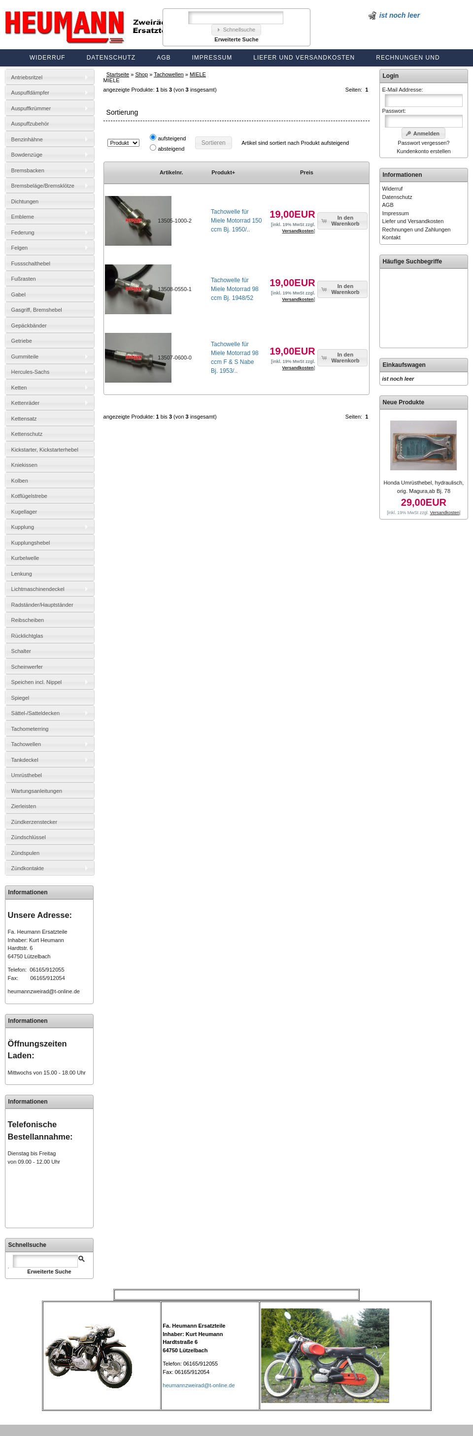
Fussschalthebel (31, 263)
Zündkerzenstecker (34, 822)
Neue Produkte (404, 402)
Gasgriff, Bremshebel (36, 310)
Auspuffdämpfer (30, 93)
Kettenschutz (27, 434)
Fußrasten (23, 279)
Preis (306, 172)
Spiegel (20, 698)
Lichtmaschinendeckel (38, 589)
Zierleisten (23, 806)
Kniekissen (24, 465)
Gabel (18, 294)
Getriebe (21, 341)
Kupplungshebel (30, 543)
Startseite (117, 74)
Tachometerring (30, 729)
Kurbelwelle (25, 558)
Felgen (19, 248)
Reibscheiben (27, 620)
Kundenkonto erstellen (423, 151)
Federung (22, 232)
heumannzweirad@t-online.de (44, 991)
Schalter (21, 651)
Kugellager (24, 512)
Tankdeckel (24, 760)
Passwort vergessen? (423, 143)
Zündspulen (25, 853)
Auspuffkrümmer (31, 108)
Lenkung (21, 574)
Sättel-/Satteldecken (35, 713)
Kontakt (391, 237)
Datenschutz (111, 57)
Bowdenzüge (27, 155)
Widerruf (48, 57)
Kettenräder (25, 403)
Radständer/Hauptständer (42, 605)
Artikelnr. (171, 172)
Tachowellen (169, 74)
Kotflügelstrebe (29, 496)
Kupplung (22, 527)
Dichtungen (25, 201)
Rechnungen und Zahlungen (416, 229)
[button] (236, 29)
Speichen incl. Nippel (36, 682)
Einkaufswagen (404, 364)
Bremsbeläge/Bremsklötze (42, 186)
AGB (163, 57)
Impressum (212, 57)
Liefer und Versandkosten (304, 57)
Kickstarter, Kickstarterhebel (44, 450)
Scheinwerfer (27, 667)
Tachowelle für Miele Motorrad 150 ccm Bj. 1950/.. (236, 220)
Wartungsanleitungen (37, 791)
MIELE (198, 74)
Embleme (22, 217)
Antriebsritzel (27, 77)
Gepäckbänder (29, 325)
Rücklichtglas (27, 636)
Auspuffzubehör (30, 124)
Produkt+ (223, 172)
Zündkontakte (27, 868)
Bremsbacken (27, 170)
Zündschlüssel (28, 837)
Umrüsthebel (26, 775)
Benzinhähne (27, 139)
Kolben (19, 481)
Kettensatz (24, 419)
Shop (141, 74)
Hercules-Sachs (30, 372)
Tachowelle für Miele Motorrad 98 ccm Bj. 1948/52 (235, 289)
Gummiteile (25, 356)
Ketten (19, 388)
